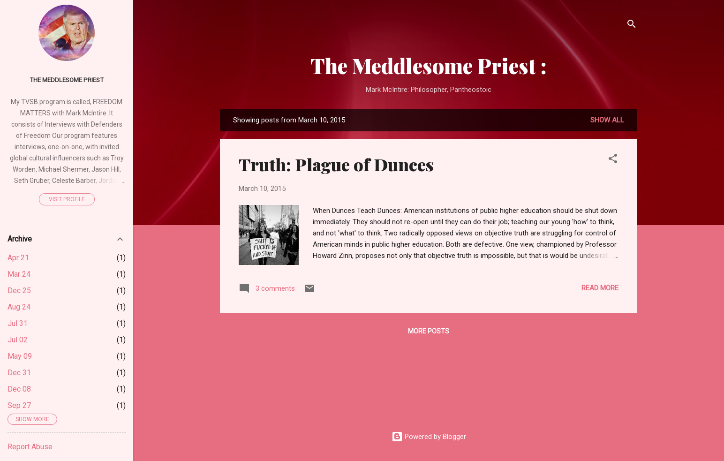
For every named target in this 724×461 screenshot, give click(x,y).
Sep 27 (19, 405)
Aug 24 (19, 306)
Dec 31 (19, 372)
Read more (599, 288)
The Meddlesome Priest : (428, 65)
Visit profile (67, 199)
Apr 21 (18, 257)
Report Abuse (30, 446)
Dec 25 (19, 290)
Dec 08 (19, 389)
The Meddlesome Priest (67, 79)
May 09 (20, 356)
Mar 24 (19, 274)
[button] (612, 160)
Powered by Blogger (429, 436)
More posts (428, 331)
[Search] (631, 25)
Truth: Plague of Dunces (336, 164)
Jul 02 (18, 339)
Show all (607, 120)
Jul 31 (18, 323)
